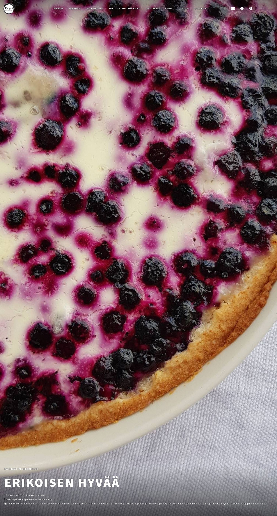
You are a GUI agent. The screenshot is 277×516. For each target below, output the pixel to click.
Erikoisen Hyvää (62, 482)
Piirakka (130, 503)
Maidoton (69, 503)
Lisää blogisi (202, 8)
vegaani (167, 503)
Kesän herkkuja (202, 503)
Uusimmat (75, 8)
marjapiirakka (82, 503)
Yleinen (189, 503)
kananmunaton (29, 503)
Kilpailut (170, 8)
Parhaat (58, 8)
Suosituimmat (95, 8)
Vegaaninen (178, 503)
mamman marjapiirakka (243, 503)
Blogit (185, 8)
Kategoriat (153, 8)
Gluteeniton (14, 503)
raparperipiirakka (144, 503)
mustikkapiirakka (110, 503)
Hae (111, 8)
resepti (158, 503)
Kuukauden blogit (130, 8)
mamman (262, 503)
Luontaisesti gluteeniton (50, 503)
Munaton (95, 503)
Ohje (122, 503)
